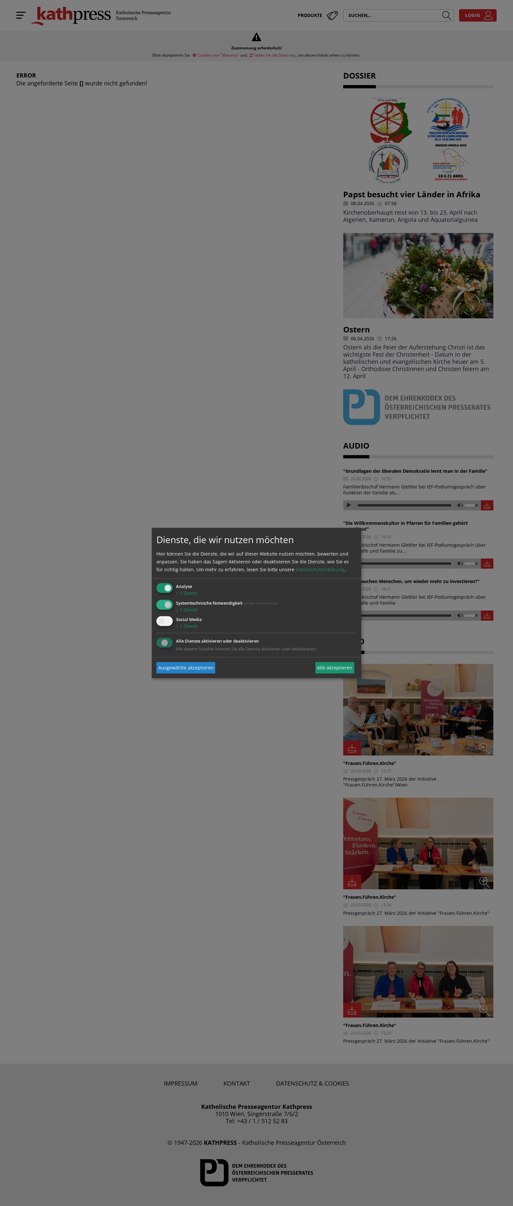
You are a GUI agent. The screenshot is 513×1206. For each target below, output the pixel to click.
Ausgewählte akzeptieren (186, 668)
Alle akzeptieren (334, 668)
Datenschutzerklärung (320, 569)
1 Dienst (187, 593)
